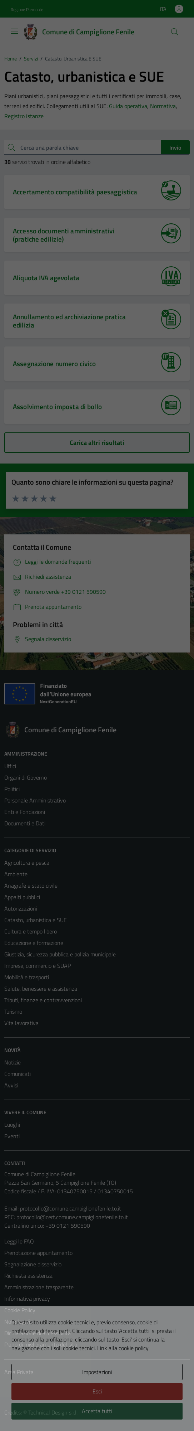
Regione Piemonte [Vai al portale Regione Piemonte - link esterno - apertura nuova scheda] (27, 9)
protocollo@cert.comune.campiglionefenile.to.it (72, 1217)
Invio (175, 147)
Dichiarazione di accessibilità (37, 1333)
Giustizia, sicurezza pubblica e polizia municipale (60, 954)
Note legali (17, 1321)
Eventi (12, 1136)
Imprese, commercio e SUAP (37, 965)
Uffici (10, 766)
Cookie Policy (19, 1310)
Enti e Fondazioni (24, 811)
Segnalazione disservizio (32, 1264)
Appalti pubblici (22, 897)
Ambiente (16, 874)
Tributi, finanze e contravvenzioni (43, 1000)
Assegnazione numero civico (54, 363)
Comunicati (17, 1073)
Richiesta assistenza (28, 1275)
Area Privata (19, 1372)
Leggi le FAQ (19, 1241)
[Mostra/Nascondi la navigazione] (14, 31)
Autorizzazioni (20, 908)
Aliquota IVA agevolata (46, 277)
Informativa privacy (27, 1298)
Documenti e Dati (24, 823)
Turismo (13, 1011)
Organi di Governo (25, 777)
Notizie (12, 1062)
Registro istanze (24, 116)
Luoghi (12, 1124)
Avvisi (11, 1085)
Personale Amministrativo (35, 800)
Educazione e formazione (33, 942)
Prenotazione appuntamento (38, 1252)
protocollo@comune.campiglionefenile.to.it (70, 1208)
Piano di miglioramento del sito (40, 1344)
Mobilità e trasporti (26, 977)
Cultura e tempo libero (30, 931)
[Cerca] (174, 31)
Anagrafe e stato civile (31, 885)
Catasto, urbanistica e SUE (35, 920)
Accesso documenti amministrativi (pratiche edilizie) (63, 234)
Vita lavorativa (21, 1023)
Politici (12, 789)
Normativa (163, 106)
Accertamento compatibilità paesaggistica (75, 191)
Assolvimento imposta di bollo (57, 406)
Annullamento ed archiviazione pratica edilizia (69, 320)
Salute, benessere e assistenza (40, 988)
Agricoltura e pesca (26, 862)
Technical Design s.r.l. (53, 1412)
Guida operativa (128, 106)
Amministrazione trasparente (39, 1287)
